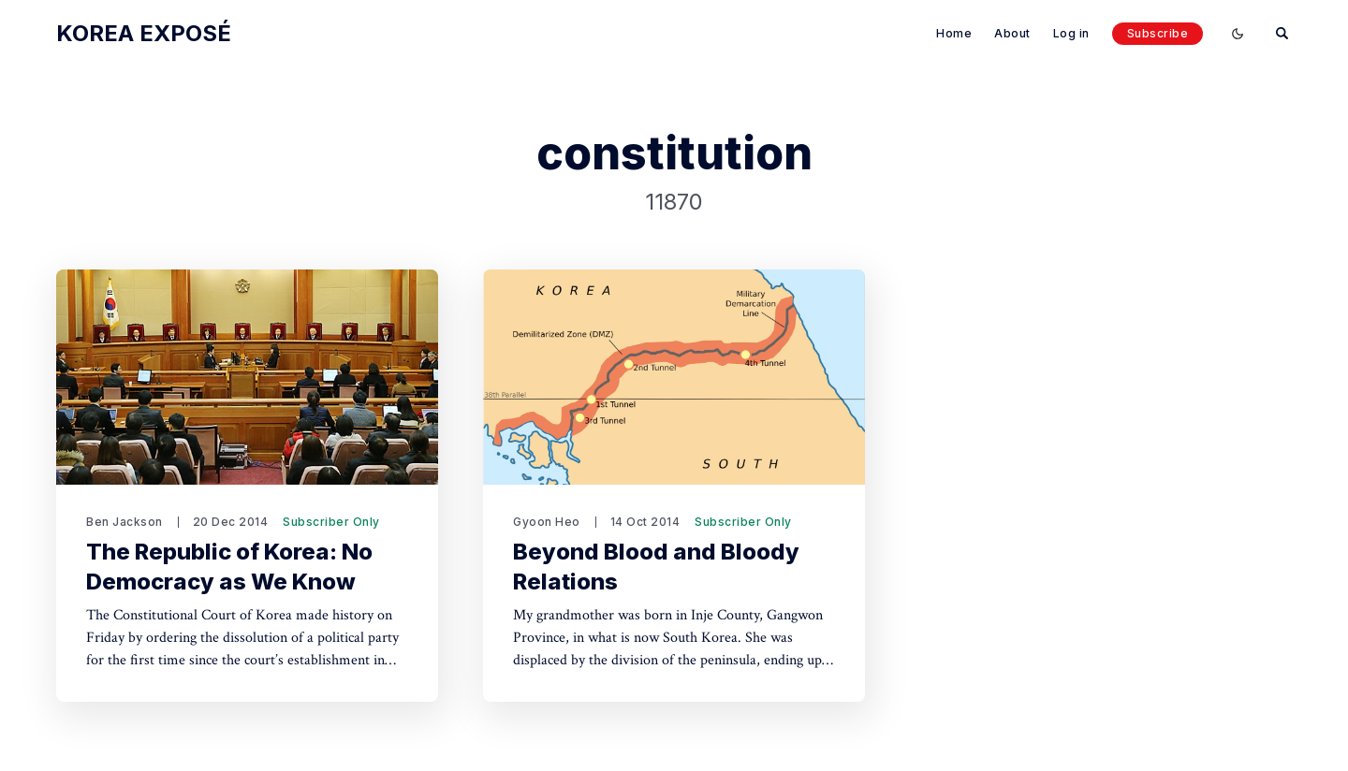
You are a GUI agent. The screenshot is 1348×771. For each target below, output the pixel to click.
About (1012, 33)
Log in (1071, 33)
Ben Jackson (124, 522)
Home (954, 33)
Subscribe (1158, 33)
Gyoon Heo (546, 522)
